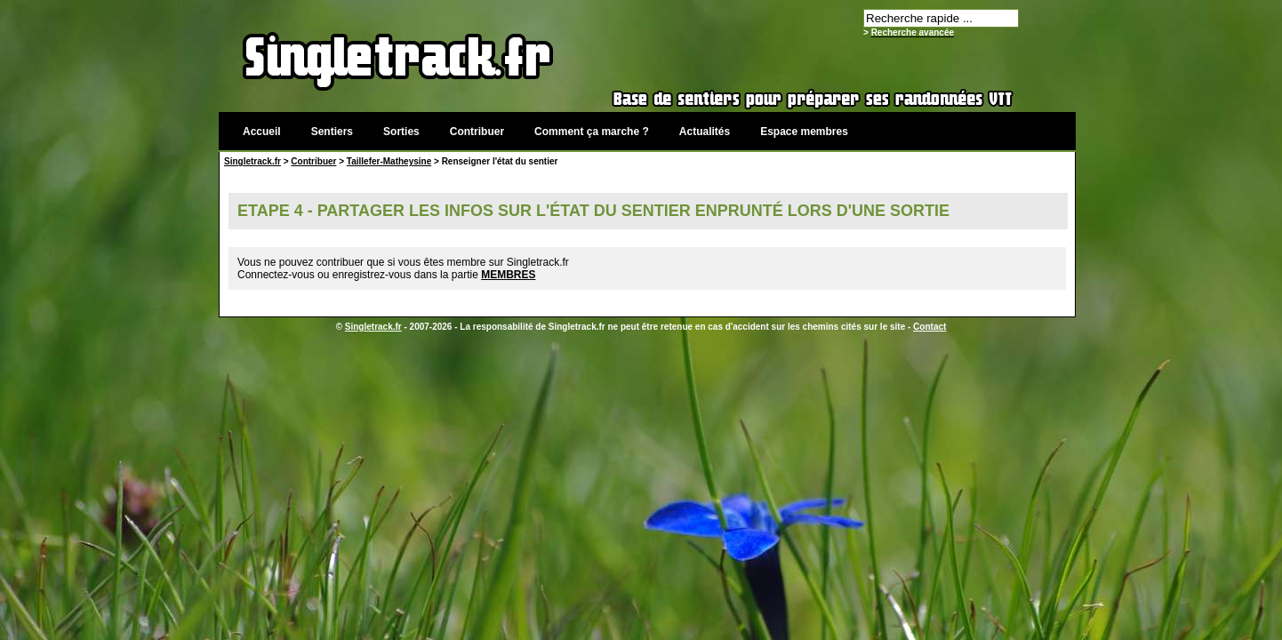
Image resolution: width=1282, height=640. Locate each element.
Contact (929, 327)
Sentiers (332, 131)
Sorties (401, 131)
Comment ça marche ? (591, 131)
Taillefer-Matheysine (389, 161)
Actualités (704, 131)
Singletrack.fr (252, 161)
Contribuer (477, 131)
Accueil (262, 131)
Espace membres (804, 131)
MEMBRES (508, 274)
